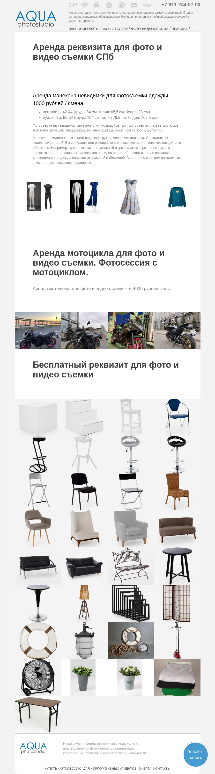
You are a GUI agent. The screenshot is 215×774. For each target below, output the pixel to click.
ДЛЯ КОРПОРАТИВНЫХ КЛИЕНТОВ (110, 768)
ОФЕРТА (145, 768)
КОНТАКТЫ (161, 768)
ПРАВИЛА (180, 29)
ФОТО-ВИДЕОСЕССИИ (149, 29)
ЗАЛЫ (106, 29)
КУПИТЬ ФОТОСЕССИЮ (63, 768)
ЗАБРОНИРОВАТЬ (83, 29)
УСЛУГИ (121, 29)
